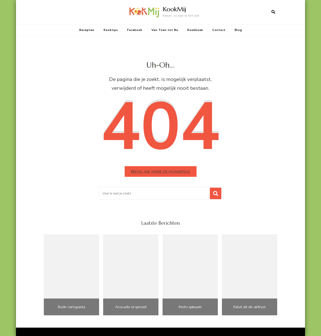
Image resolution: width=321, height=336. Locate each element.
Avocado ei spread (130, 307)
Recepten (86, 30)
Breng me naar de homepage (160, 171)
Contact (218, 30)
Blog (238, 30)
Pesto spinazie (190, 307)
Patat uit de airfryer (249, 307)
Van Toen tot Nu (164, 30)
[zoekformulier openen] (273, 12)
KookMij (174, 9)
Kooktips (111, 30)
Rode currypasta (71, 307)
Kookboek (195, 30)
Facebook (134, 30)
